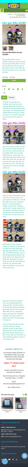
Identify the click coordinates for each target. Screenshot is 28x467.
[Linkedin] (13, 89)
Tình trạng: (5, 77)
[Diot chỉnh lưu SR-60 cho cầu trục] (21, 411)
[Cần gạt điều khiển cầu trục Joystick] (14, 5)
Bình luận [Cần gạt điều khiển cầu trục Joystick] (11, 97)
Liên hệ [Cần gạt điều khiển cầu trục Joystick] (14, 80)
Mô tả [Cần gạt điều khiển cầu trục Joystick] (4, 97)
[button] (26, 11)
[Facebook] (4, 89)
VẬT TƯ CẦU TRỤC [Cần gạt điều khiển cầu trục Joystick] (21, 15)
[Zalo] (4, 92)
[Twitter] (9, 89)
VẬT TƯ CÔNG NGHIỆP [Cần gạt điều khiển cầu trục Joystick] (20, 14)
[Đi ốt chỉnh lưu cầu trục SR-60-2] (7, 411)
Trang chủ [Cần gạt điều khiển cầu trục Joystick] (10, 14)
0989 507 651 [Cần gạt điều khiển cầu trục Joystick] (23, 1)
